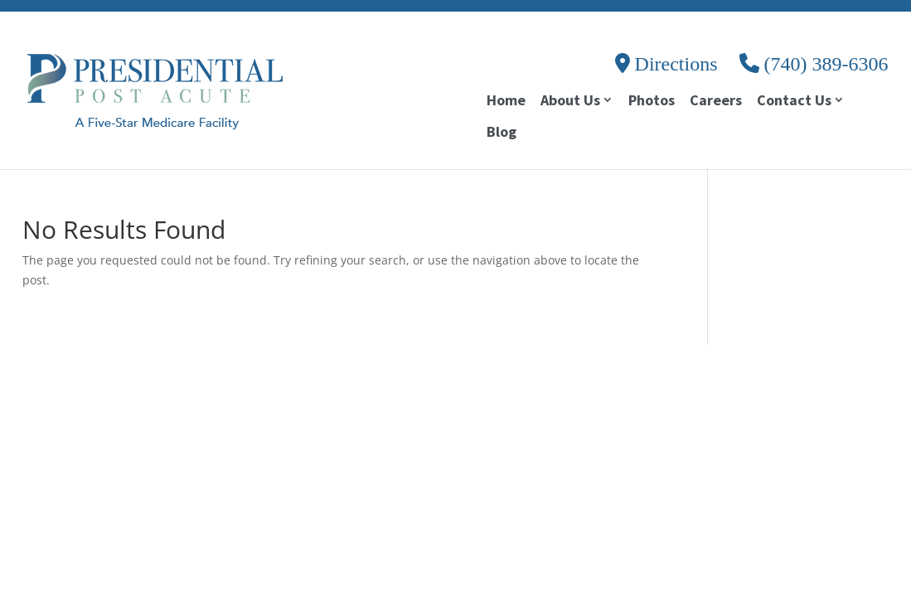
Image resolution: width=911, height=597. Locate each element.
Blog (501, 133)
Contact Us (794, 101)
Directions (666, 64)
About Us (570, 101)
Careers (716, 102)
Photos (651, 102)
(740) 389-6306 (814, 64)
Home (506, 102)
